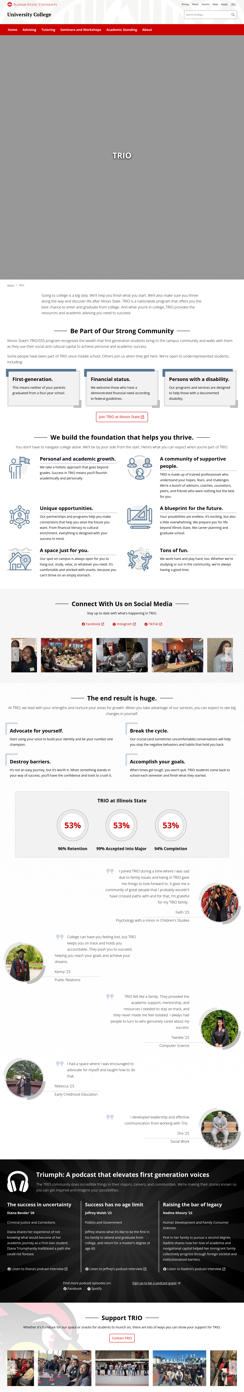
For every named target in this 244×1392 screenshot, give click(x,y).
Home (10, 139)
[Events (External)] (205, 4)
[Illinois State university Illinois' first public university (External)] (207, 1359)
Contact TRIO (122, 1191)
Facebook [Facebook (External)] (93, 477)
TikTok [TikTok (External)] (153, 477)
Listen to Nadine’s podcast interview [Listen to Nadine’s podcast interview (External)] (194, 1122)
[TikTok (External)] (32, 1369)
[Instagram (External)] (24, 1369)
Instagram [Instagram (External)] (124, 477)
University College (29, 14)
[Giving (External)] (185, 4)
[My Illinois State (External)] (233, 4)
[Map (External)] (215, 4)
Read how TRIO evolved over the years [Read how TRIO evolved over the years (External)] (36, 1325)
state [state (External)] (97, 1309)
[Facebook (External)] (17, 1369)
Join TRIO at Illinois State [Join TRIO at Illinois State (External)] (119, 270)
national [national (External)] (81, 1309)
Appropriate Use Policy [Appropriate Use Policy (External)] (203, 1386)
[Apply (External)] (224, 4)
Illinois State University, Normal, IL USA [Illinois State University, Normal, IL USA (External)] (37, 1386)
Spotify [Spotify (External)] (96, 1142)
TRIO (21, 139)
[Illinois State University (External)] (32, 4)
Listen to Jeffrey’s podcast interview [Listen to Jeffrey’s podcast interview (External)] (115, 1122)
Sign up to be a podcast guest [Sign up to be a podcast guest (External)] (154, 1136)
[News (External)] (195, 4)
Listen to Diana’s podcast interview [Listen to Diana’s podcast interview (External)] (38, 1122)
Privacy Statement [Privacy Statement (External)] (170, 1386)
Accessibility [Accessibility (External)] (232, 1386)
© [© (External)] (5, 1386)
